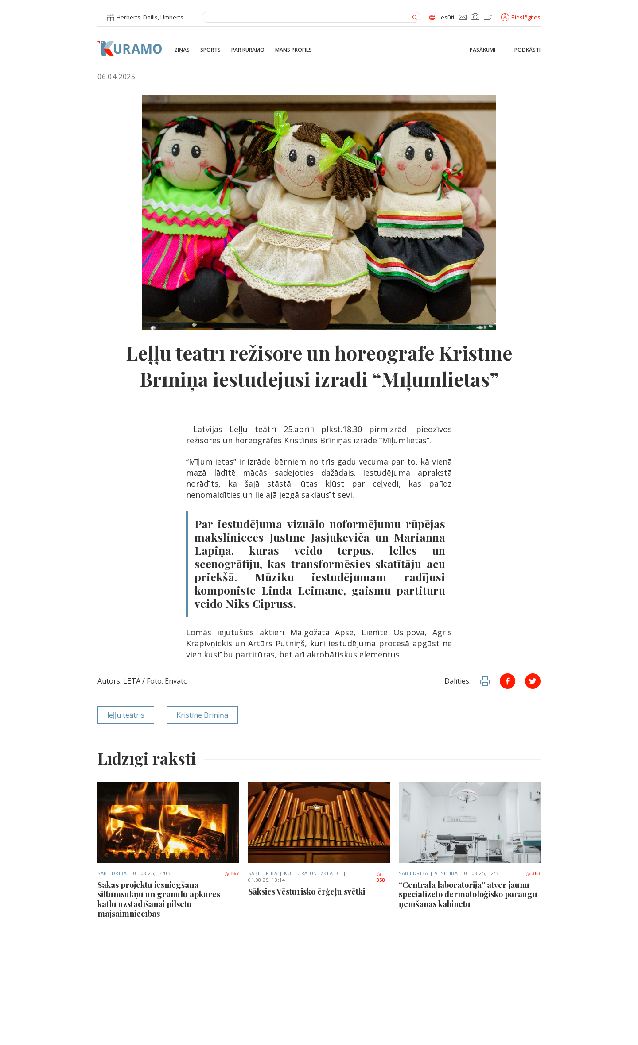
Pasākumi (482, 50)
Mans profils (293, 50)
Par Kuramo (248, 50)
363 (533, 873)
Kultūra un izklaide (312, 873)
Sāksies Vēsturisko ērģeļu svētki (306, 892)
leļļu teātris (125, 715)
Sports (210, 50)
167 (231, 873)
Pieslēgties (521, 17)
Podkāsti (527, 50)
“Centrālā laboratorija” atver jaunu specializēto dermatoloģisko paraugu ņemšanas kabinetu (468, 894)
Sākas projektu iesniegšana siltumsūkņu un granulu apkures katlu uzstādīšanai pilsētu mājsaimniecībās (158, 899)
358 (380, 877)
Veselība (446, 873)
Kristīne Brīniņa (202, 715)
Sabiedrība (112, 873)
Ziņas (182, 50)
